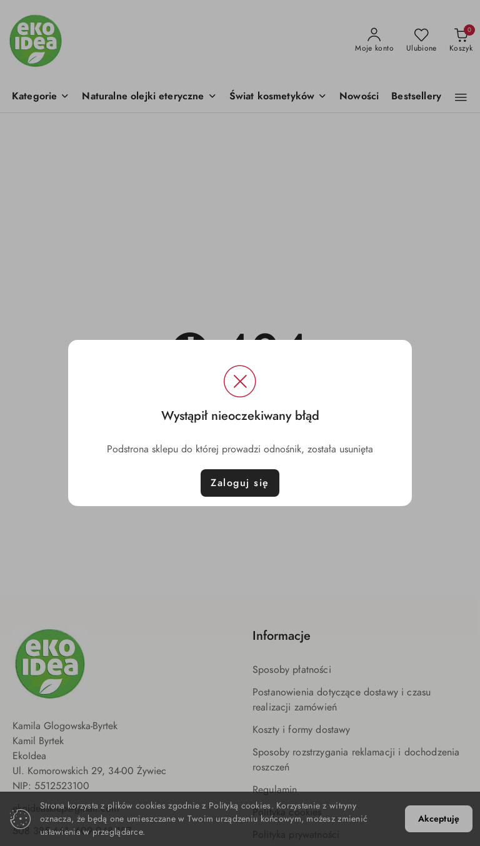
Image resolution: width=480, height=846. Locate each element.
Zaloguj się (240, 483)
